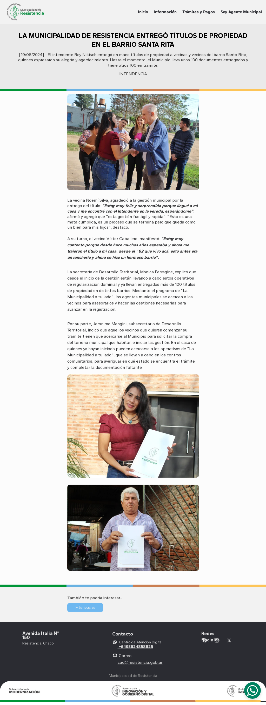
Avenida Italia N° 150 (41, 637)
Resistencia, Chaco (38, 645)
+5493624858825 (136, 650)
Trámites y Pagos (198, 11)
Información (165, 11)
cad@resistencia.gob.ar (140, 666)
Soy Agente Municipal (241, 11)
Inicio (143, 11)
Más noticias (85, 609)
